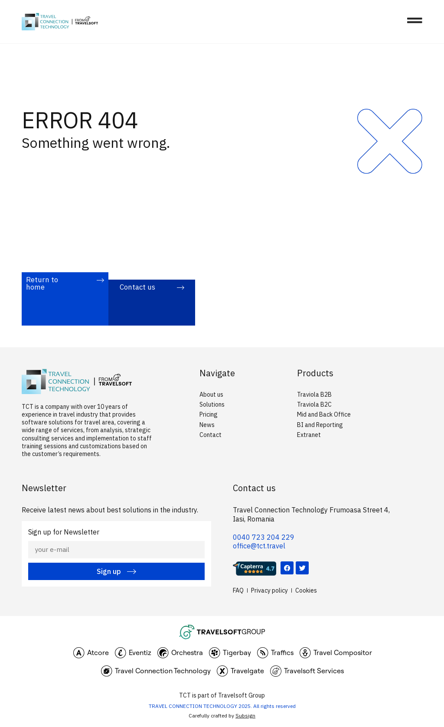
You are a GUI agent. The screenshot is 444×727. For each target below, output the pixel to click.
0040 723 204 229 (263, 537)
